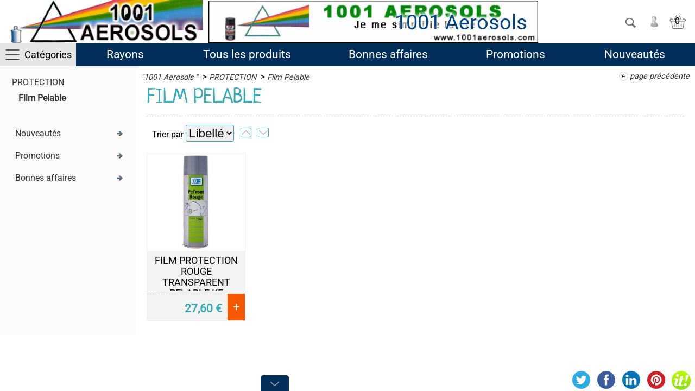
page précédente (660, 76)
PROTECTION (38, 82)
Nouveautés (634, 54)
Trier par (168, 134)
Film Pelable (42, 98)
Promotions (515, 54)
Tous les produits (247, 54)
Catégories (48, 54)
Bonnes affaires (388, 54)
